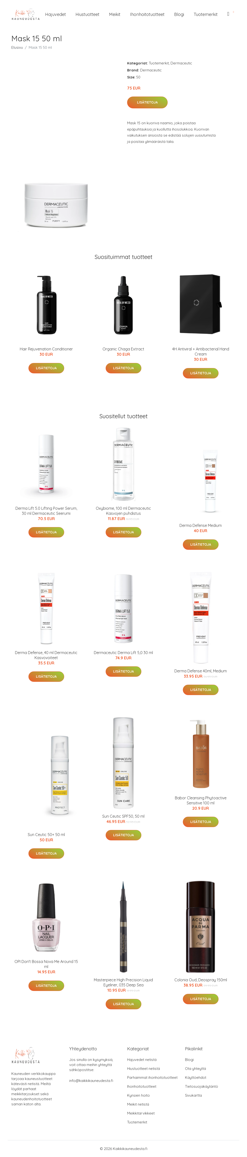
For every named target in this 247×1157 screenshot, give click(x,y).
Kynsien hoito (138, 1095)
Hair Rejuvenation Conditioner (46, 349)
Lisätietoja (147, 102)
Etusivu (17, 47)
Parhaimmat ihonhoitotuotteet (152, 1077)
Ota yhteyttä (195, 1068)
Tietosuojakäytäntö (201, 1086)
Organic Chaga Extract (123, 349)
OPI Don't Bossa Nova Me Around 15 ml (46, 964)
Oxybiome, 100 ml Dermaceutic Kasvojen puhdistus (123, 511)
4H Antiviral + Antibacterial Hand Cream (200, 351)
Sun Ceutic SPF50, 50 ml (123, 816)
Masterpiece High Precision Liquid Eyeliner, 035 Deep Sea (123, 982)
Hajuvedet (55, 14)
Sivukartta (193, 1095)
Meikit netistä (138, 1104)
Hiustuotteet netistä (143, 1068)
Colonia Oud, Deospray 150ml (200, 979)
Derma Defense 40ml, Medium (200, 671)
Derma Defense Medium (200, 525)
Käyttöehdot (195, 1077)
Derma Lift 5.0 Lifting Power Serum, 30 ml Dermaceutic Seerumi (46, 511)
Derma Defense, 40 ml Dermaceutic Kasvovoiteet (46, 655)
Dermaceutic (181, 63)
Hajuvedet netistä (142, 1059)
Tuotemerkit (206, 14)
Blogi (179, 14)
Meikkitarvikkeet (141, 1113)
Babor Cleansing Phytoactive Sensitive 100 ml (200, 800)
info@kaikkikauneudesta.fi (91, 1080)
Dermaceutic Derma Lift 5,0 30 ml (123, 652)
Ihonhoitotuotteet (147, 14)
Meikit (114, 14)
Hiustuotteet (87, 14)
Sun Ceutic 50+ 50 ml (46, 834)
